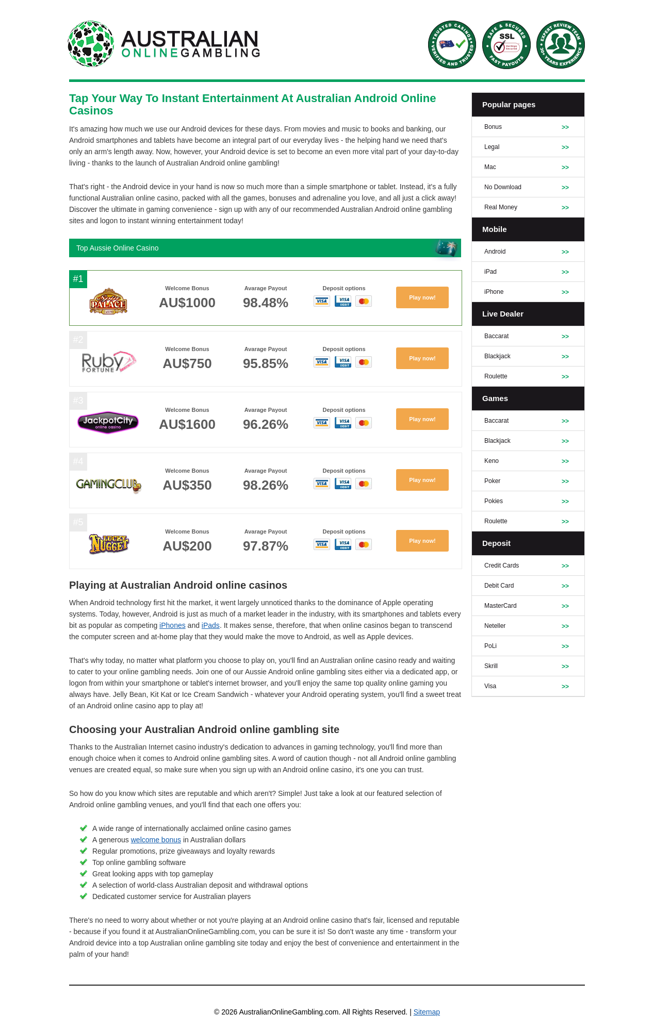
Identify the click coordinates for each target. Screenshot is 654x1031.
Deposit (496, 543)
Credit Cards (501, 565)
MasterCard (500, 605)
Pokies (493, 501)
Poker (492, 481)
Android (494, 251)
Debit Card (499, 585)
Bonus (493, 126)
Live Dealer (503, 313)
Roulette (496, 376)
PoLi (490, 646)
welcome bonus (156, 840)
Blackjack (497, 356)
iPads (211, 625)
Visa (490, 686)
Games (495, 398)
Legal (491, 147)
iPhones (172, 625)
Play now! (422, 297)
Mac (490, 167)
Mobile (494, 229)
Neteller (494, 625)
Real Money (500, 207)
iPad (490, 271)
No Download (502, 187)
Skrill (491, 666)
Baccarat (496, 336)
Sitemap (427, 1012)
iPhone (493, 291)
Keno (491, 460)
